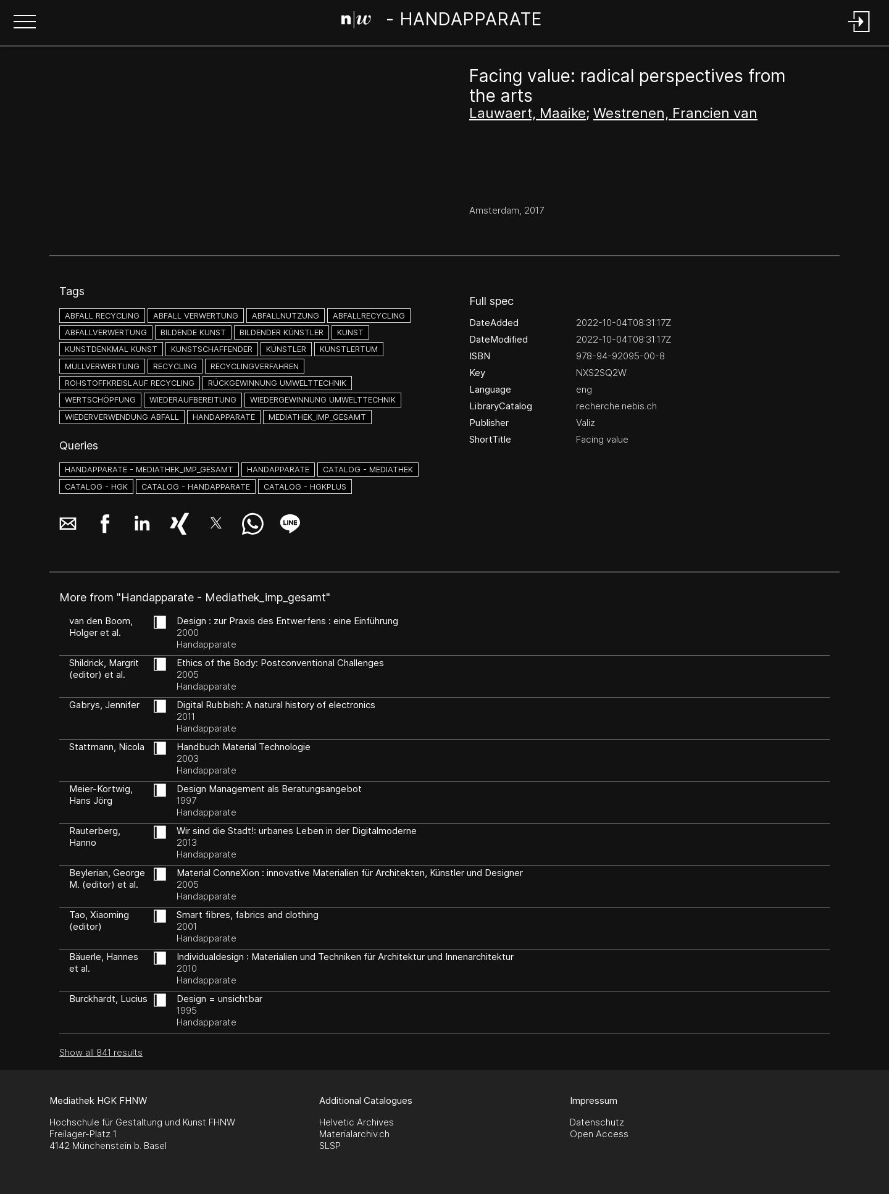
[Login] (859, 33)
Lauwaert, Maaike (527, 113)
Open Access (599, 1134)
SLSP (330, 1145)
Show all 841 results (101, 1052)
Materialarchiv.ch (354, 1134)
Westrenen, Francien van (675, 113)
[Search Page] (441, 21)
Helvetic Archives (356, 1122)
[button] (25, 23)
